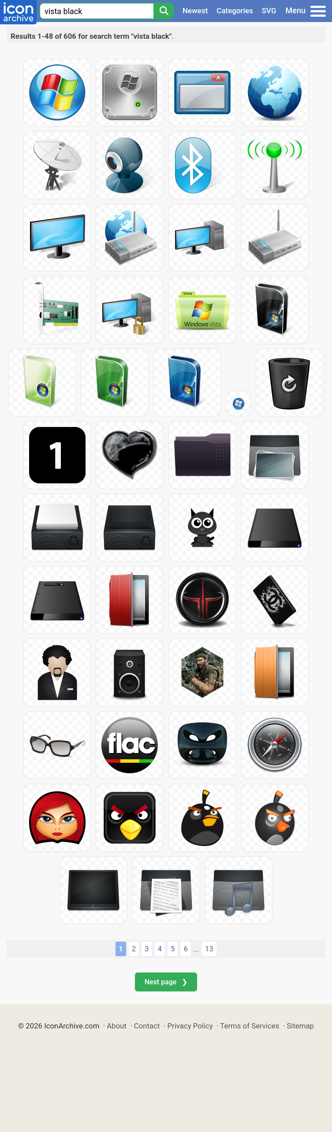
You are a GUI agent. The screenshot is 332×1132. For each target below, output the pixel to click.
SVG (269, 10)
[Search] (163, 11)
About (117, 1025)
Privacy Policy (190, 1025)
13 (209, 948)
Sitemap (300, 1025)
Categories (234, 10)
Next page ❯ (166, 982)
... (196, 949)
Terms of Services (249, 1025)
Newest (195, 10)
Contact (147, 1025)
